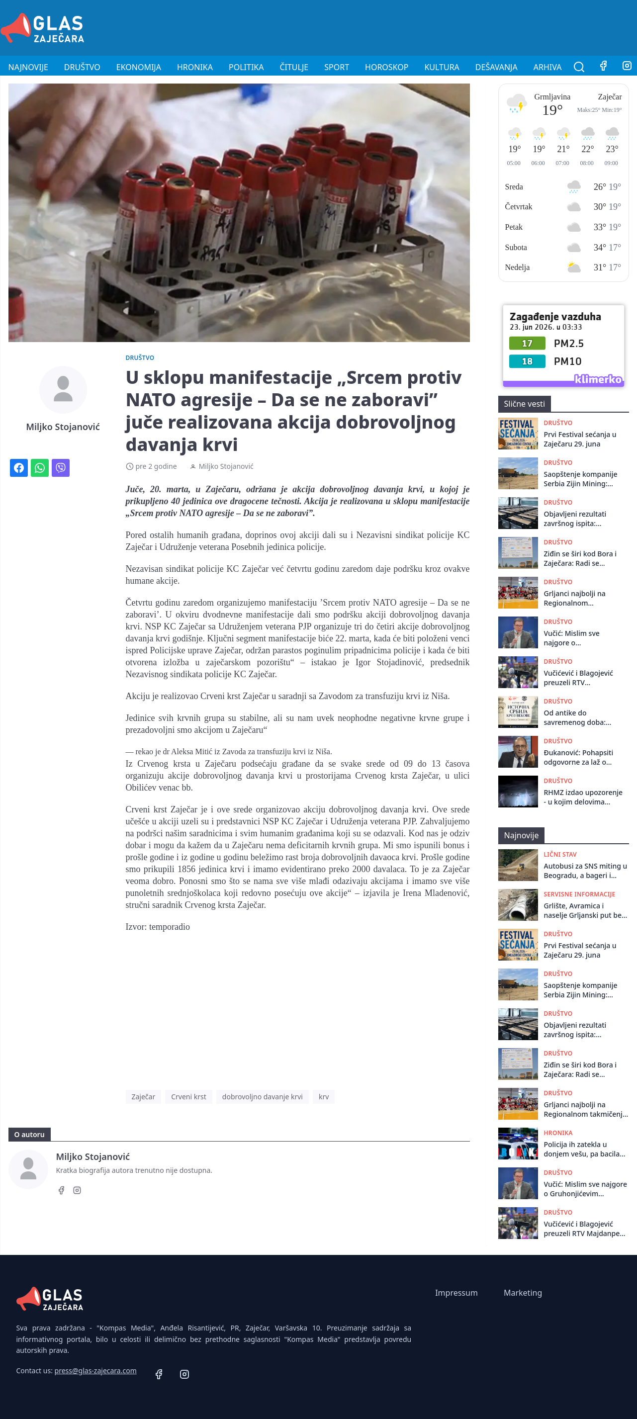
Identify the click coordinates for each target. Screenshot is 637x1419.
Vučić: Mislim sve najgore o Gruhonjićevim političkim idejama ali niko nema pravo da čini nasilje (584, 638)
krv (324, 1096)
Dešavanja (496, 67)
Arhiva (548, 67)
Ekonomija (138, 67)
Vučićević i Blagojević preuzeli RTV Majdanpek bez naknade (578, 678)
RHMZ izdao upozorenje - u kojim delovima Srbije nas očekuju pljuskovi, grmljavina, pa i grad (583, 797)
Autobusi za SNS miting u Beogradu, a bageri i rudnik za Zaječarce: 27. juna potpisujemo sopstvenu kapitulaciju (586, 871)
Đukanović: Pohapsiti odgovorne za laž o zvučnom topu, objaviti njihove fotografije (582, 757)
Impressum (456, 1292)
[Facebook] (603, 67)
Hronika (195, 67)
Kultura (441, 67)
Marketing (523, 1292)
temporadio (169, 927)
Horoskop (386, 67)
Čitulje (293, 67)
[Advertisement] (456, 26)
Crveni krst (188, 1096)
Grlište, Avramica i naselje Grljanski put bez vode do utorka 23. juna (584, 910)
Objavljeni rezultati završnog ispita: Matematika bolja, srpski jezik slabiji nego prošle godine (582, 519)
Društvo (82, 67)
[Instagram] (77, 1191)
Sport (336, 67)
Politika (246, 67)
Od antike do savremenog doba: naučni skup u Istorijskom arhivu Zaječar (575, 717)
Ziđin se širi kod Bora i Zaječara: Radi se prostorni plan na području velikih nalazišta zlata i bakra (580, 558)
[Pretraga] (579, 67)
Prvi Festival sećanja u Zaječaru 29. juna (580, 439)
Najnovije (28, 67)
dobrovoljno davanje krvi (262, 1096)
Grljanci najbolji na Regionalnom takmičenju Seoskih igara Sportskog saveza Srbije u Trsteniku (582, 598)
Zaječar (144, 1096)
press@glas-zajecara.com (96, 1370)
